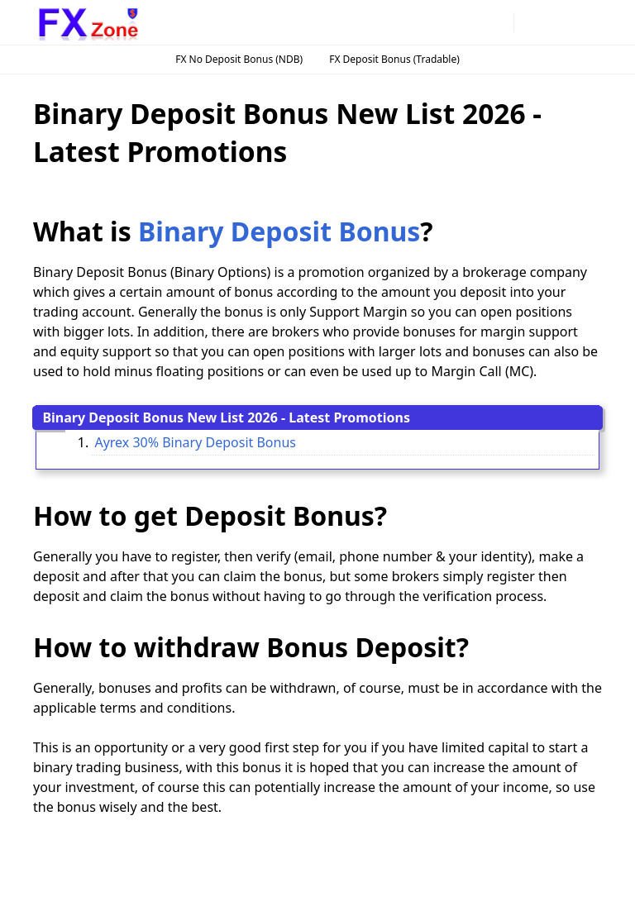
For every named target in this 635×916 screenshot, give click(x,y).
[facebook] (417, 22)
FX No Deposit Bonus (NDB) (239, 59)
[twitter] (497, 22)
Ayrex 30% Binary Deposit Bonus (195, 442)
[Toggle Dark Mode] (531, 22)
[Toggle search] (560, 22)
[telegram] (470, 22)
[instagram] (444, 22)
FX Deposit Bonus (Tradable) (394, 59)
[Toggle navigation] (588, 22)
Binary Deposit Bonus (279, 231)
